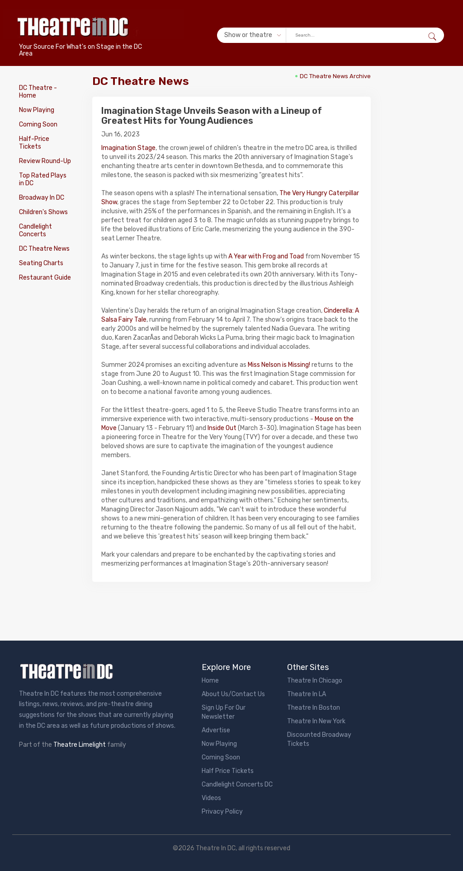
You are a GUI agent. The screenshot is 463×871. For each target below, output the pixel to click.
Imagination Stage (128, 148)
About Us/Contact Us (233, 694)
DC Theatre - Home (38, 91)
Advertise (216, 730)
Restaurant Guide (45, 277)
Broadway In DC (41, 197)
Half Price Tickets (228, 771)
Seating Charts (41, 263)
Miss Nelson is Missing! (279, 365)
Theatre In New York (316, 721)
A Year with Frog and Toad (266, 256)
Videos (211, 798)
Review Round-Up (45, 161)
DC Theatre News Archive (335, 76)
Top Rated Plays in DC (42, 179)
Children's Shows (43, 212)
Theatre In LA (306, 694)
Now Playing (36, 110)
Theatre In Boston (313, 708)
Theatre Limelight (79, 745)
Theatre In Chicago (314, 680)
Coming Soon (38, 124)
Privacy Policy (222, 811)
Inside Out (222, 428)
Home (210, 680)
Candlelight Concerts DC (237, 784)
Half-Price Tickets (34, 142)
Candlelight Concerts (35, 230)
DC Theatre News (44, 249)
